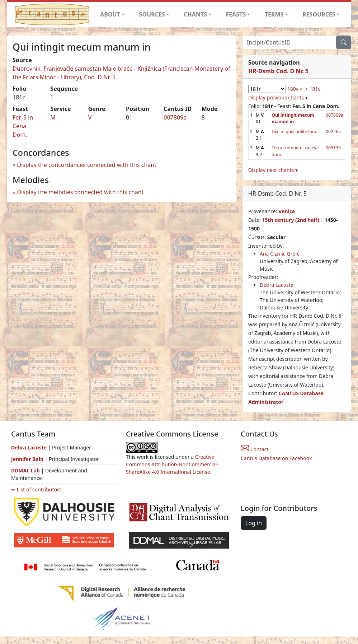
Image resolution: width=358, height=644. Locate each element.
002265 (333, 132)
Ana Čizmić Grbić (279, 253)
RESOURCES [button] (318, 14)
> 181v (313, 88)
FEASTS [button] (236, 14)
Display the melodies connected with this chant (80, 192)
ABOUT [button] (110, 14)
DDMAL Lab (25, 470)
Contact (254, 449)
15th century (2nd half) (290, 219)
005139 (333, 148)
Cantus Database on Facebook (276, 458)
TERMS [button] (274, 14)
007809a (175, 117)
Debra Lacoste (276, 284)
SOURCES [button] (152, 14)
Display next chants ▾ (273, 170)
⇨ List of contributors (36, 489)
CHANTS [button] (195, 14)
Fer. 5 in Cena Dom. (23, 126)
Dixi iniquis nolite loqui (295, 132)
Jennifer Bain (28, 459)
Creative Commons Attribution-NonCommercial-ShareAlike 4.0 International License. (172, 464)
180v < (295, 88)
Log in (253, 523)
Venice (286, 211)
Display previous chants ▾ (278, 97)
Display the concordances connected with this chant (86, 165)
